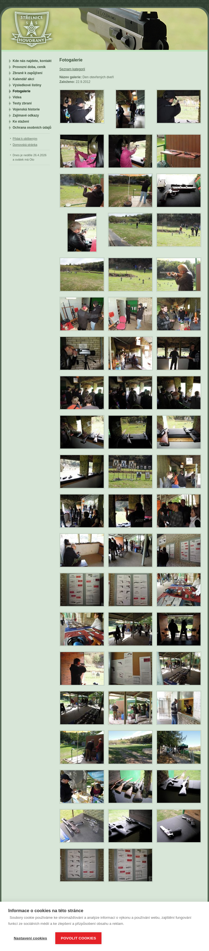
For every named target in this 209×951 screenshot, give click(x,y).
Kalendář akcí (23, 79)
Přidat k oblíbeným (25, 138)
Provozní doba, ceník (29, 67)
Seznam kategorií (72, 69)
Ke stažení (21, 121)
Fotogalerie (22, 91)
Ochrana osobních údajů (32, 127)
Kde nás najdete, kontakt (32, 61)
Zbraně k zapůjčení (27, 73)
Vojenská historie (26, 109)
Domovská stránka (25, 144)
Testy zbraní (22, 103)
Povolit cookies (78, 938)
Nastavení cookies (30, 938)
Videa (17, 97)
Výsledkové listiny (27, 85)
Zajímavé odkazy (26, 115)
